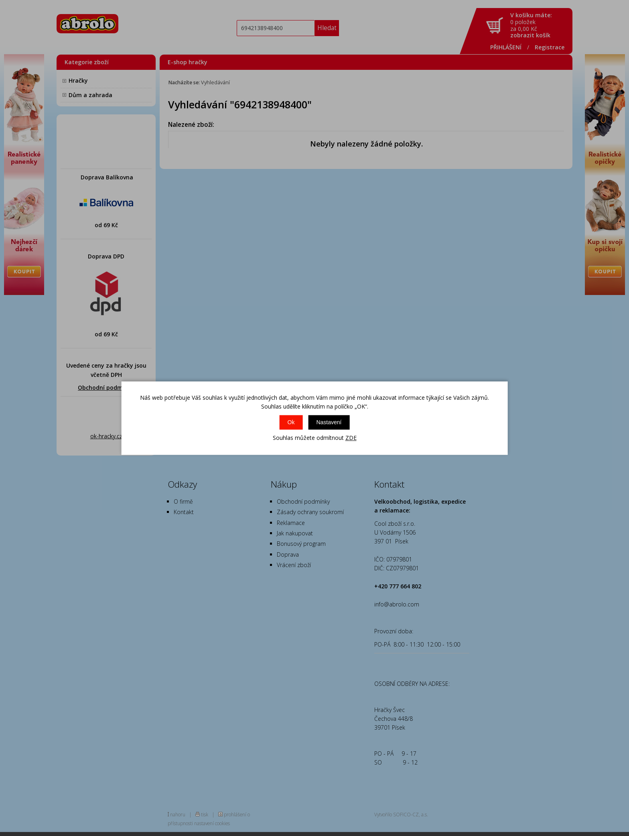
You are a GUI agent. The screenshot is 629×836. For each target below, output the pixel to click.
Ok (291, 422)
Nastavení (328, 422)
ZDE (351, 438)
